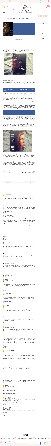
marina (6, 364)
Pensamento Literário (9, 350)
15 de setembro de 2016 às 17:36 (10, 327)
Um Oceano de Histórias (7, 301)
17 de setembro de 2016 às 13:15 (9, 351)
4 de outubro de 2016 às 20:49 (9, 408)
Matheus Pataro (8, 326)
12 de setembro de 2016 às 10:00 (10, 205)
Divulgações (15, 18)
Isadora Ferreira (8, 271)
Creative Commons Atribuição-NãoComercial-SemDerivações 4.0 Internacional (25, 437)
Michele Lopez (7, 305)
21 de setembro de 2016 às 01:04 (10, 398)
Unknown (7, 233)
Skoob (21, 36)
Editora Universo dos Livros (22, 18)
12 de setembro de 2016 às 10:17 (10, 216)
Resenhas (28, 18)
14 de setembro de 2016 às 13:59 (10, 306)
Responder (4, 212)
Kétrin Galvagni (8, 407)
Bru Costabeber (8, 293)
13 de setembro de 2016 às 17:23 (10, 263)
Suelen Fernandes (8, 242)
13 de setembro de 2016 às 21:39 (10, 280)
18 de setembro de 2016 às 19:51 (9, 386)
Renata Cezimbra (8, 397)
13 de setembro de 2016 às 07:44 (10, 253)
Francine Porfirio (8, 215)
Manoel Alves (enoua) (9, 194)
